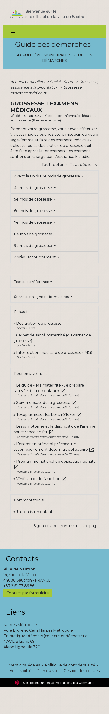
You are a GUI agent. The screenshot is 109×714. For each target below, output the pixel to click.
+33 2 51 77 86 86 (18, 586)
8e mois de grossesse (33, 234)
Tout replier (55, 164)
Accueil (25, 55)
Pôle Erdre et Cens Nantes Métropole (38, 630)
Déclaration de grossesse (39, 323)
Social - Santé (62, 82)
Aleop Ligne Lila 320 (21, 647)
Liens (15, 611)
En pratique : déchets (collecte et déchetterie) (46, 636)
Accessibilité (21, 671)
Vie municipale (52, 55)
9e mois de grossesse (33, 245)
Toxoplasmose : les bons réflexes (49, 414)
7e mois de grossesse (33, 222)
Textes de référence (31, 281)
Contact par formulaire (27, 593)
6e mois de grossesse (33, 211)
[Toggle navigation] (13, 31)
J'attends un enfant (34, 512)
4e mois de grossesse (33, 188)
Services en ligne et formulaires (42, 296)
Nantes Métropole (20, 625)
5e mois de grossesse (33, 199)
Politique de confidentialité (70, 665)
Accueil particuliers (28, 82)
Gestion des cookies (82, 671)
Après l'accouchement (35, 257)
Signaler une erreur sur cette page (66, 526)
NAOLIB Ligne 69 (19, 641)
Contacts (22, 558)
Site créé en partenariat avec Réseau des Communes (54, 682)
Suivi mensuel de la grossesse (46, 402)
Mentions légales (24, 665)
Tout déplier (84, 164)
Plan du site (48, 671)
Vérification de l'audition (41, 479)
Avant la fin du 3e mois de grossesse (47, 176)
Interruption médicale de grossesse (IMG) (54, 352)
